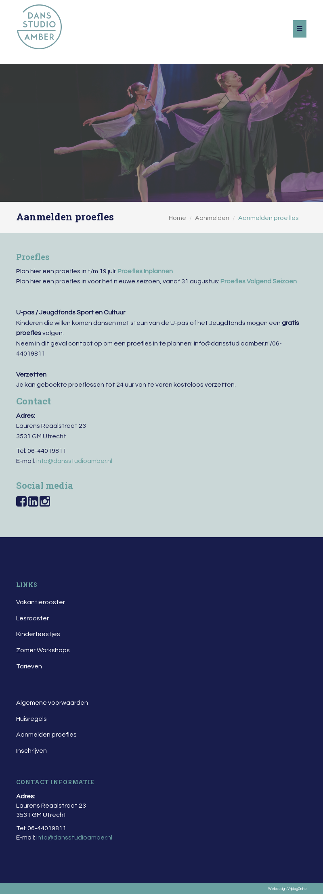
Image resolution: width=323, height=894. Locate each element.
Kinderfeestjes (38, 634)
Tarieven (29, 666)
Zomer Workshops (43, 650)
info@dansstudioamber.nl (74, 461)
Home (177, 218)
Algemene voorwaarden (52, 702)
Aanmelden (212, 218)
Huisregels (31, 719)
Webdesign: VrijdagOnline (287, 889)
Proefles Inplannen (145, 271)
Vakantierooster (40, 602)
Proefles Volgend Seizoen (258, 281)
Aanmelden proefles (46, 734)
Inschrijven (31, 750)
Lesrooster (32, 618)
